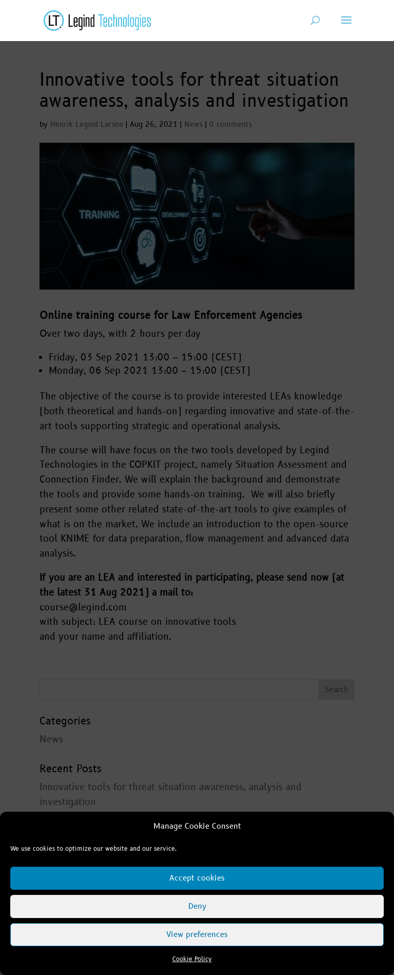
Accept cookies (197, 878)
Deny (197, 906)
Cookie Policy (192, 959)
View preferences (197, 934)
